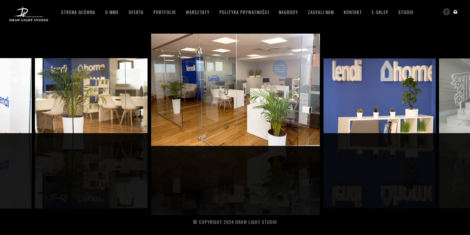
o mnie (112, 11)
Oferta (136, 11)
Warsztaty (198, 11)
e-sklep (380, 11)
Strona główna (78, 11)
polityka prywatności (244, 11)
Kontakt (353, 11)
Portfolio (164, 11)
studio (406, 11)
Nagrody (288, 11)
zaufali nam (321, 11)
